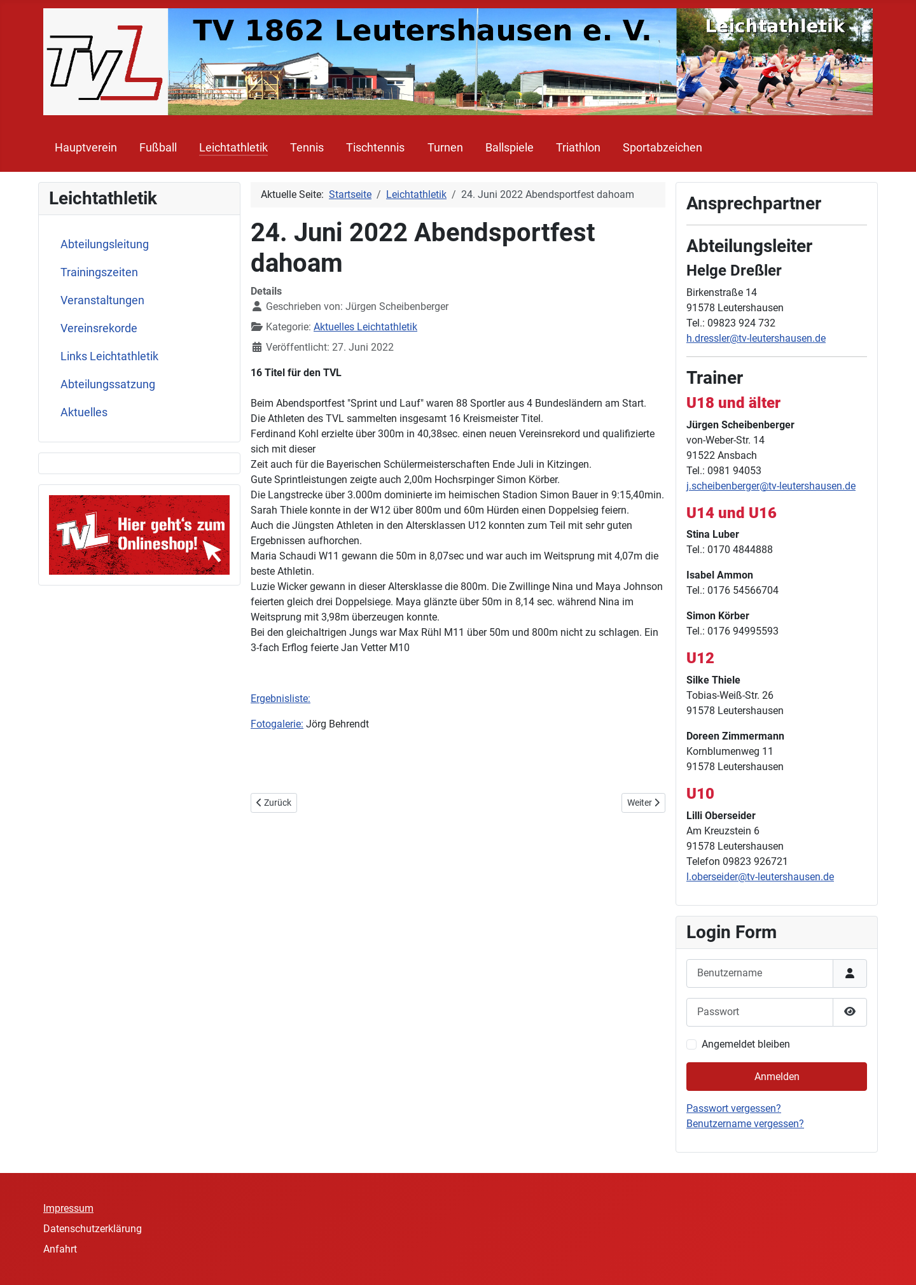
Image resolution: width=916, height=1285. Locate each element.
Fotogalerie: (277, 724)
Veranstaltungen (102, 300)
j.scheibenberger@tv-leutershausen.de (771, 486)
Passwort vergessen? (733, 1108)
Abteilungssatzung (107, 384)
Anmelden (777, 1077)
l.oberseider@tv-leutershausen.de (760, 877)
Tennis (307, 147)
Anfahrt (60, 1249)
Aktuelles (84, 412)
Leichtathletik (233, 147)
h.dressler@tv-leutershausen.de (756, 338)
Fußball (158, 147)
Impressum (68, 1208)
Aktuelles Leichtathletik (365, 327)
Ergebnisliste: (280, 698)
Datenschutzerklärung (92, 1229)
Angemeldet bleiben (746, 1044)
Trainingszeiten (99, 272)
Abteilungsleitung (104, 244)
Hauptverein (86, 147)
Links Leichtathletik (109, 356)
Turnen (445, 147)
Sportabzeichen (662, 147)
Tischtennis (375, 147)
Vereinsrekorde (98, 328)
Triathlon (578, 147)
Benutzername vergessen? (745, 1124)
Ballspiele (509, 147)
